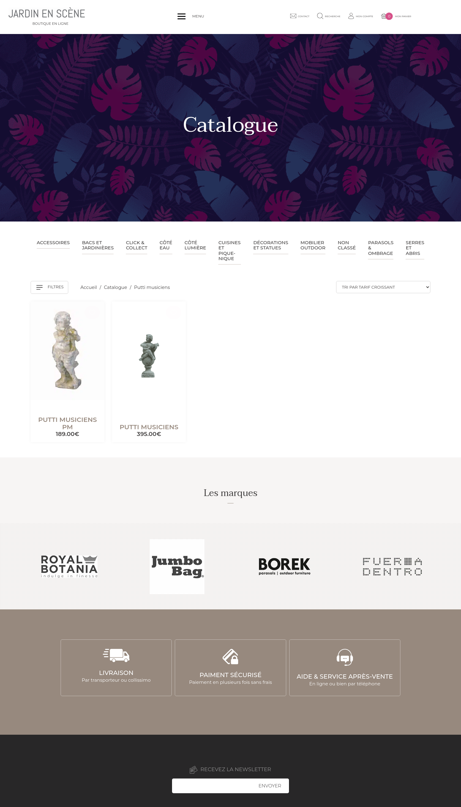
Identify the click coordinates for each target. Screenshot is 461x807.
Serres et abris (415, 248)
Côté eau (165, 245)
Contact (319, 17)
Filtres (50, 287)
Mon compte (392, 17)
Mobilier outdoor (313, 245)
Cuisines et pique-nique (229, 250)
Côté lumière (195, 245)
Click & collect (136, 245)
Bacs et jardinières (98, 245)
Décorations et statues (270, 245)
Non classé (347, 245)
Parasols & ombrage (380, 248)
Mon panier (432, 17)
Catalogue (116, 287)
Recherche (353, 17)
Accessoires (53, 242)
